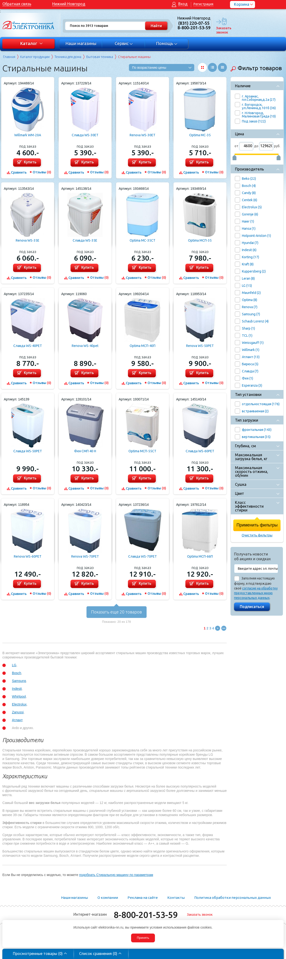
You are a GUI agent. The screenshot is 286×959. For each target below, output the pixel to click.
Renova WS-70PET (85, 556)
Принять (143, 938)
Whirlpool (19, 696)
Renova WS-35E (27, 240)
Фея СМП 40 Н (85, 451)
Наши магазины (80, 43)
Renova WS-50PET (200, 346)
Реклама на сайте (143, 898)
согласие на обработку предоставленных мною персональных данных (256, 593)
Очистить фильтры (257, 535)
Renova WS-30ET (142, 135)
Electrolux (19, 704)
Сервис (124, 43)
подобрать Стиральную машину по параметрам (116, 875)
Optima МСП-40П (142, 346)
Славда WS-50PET (27, 451)
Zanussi (18, 712)
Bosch (16, 673)
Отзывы (42, 172)
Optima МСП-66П (200, 556)
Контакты (176, 898)
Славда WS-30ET (85, 135)
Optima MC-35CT (142, 240)
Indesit (17, 689)
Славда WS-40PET (27, 346)
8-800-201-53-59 (146, 915)
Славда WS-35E (85, 240)
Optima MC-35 (200, 135)
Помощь (167, 43)
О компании (107, 898)
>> (223, 628)
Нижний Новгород (68, 4)
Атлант (17, 720)
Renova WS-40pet (85, 346)
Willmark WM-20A (27, 135)
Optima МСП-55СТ (142, 451)
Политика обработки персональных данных (232, 898)
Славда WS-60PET (200, 451)
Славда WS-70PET (142, 556)
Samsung (19, 681)
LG (14, 665)
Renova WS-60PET (27, 556)
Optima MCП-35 (200, 240)
